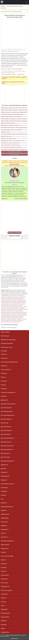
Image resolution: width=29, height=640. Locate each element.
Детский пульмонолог (7, 445)
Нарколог (3, 510)
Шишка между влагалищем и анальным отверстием (15, 118)
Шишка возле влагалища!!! (8, 123)
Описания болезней (7, 343)
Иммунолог (4, 472)
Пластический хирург (7, 556)
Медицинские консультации (14, 6)
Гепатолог (4, 381)
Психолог (3, 571)
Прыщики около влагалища (8, 138)
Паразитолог (4, 548)
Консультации (5, 336)
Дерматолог (4, 400)
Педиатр (3, 552)
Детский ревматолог (7, 449)
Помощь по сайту (16, 635)
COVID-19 (4, 354)
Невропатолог (5, 514)
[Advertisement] (14, 33)
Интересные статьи (7, 347)
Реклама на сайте (14, 638)
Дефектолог (4, 464)
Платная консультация (21, 198)
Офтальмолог (5, 544)
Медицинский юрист (7, 506)
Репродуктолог (5, 586)
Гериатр (3, 385)
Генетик (3, 377)
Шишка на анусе (5, 131)
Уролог (3, 605)
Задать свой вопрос (14, 154)
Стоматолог (4, 594)
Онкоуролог (4, 537)
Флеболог (4, 620)
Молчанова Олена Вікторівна (14, 182)
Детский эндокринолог (7, 461)
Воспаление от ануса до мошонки (10, 142)
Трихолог (3, 601)
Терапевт (3, 598)
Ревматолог (4, 579)
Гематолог (4, 373)
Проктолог (4, 563)
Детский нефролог (6, 430)
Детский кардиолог (6, 419)
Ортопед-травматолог (7, 541)
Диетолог (3, 468)
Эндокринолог (5, 632)
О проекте (11, 635)
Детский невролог (6, 426)
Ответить (4, 198)
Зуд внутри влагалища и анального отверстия (13, 149)
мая (19, 74)
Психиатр (4, 567)
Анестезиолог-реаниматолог (9, 362)
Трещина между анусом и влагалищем (11, 129)
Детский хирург (5, 457)
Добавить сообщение (14, 232)
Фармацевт (4, 609)
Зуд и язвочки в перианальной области (11, 147)
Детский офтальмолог (7, 438)
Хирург (3, 628)
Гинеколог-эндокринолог (8, 392)
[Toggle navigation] (26, 2)
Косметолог (4, 487)
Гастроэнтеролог (6, 369)
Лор (2, 499)
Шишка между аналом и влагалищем (11, 116)
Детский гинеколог (6, 407)
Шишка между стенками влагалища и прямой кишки (15, 120)
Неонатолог (4, 522)
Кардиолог (4, 480)
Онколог (3, 533)
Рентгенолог (4, 582)
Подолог (3, 560)
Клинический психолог (7, 483)
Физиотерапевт (5, 613)
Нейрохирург (5, 518)
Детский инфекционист (8, 415)
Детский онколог (6, 434)
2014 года (22, 74)
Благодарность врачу (14, 179)
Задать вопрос (5, 332)
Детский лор (4, 423)
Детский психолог (6, 442)
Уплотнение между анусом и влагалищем (12, 114)
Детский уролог (5, 453)
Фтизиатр (3, 624)
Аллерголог (4, 358)
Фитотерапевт (5, 617)
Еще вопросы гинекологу (14, 151)
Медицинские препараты (8, 339)
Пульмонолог (5, 575)
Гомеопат (4, 396)
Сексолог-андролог (6, 590)
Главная (3, 6)
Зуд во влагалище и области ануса (10, 145)
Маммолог (4, 502)
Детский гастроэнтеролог (8, 404)
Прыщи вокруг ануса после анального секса (13, 140)
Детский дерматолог (7, 411)
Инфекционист (5, 476)
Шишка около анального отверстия (10, 125)
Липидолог (4, 491)
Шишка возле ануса (6, 136)
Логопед (3, 495)
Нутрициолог (5, 529)
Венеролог (4, 365)
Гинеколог (3, 8)
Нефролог (4, 525)
